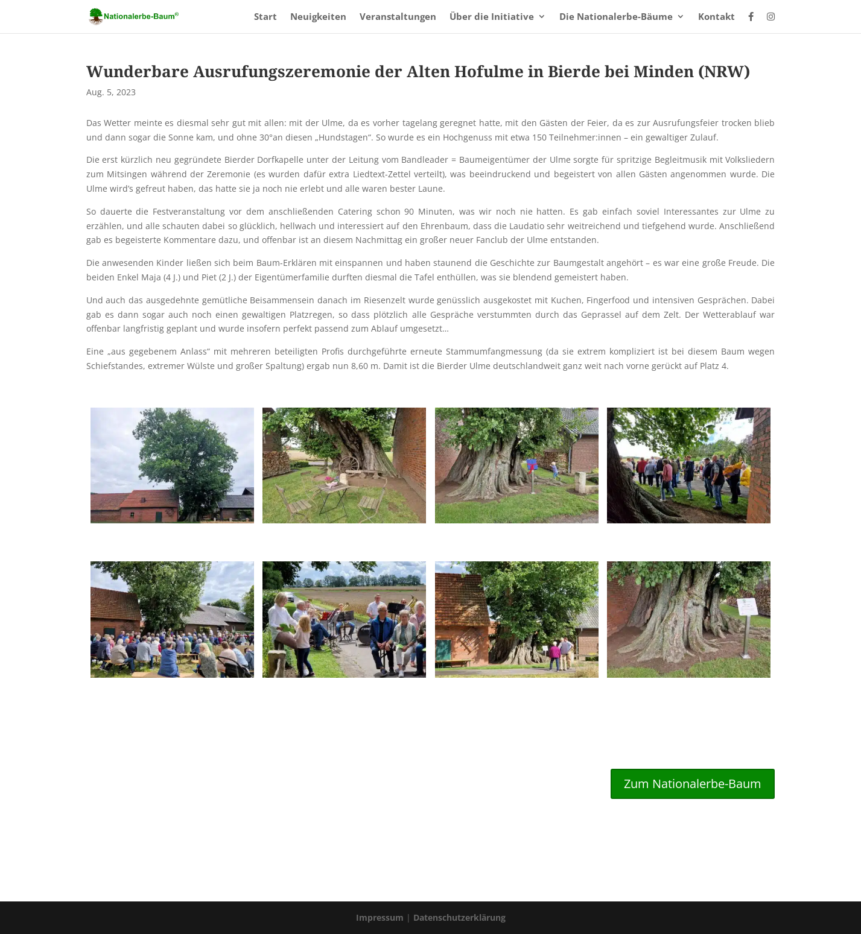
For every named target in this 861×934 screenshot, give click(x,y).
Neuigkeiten (318, 17)
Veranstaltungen (398, 17)
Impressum (381, 917)
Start (265, 17)
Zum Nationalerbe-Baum (692, 783)
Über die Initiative (492, 17)
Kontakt (716, 17)
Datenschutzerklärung (459, 917)
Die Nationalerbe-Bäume (616, 17)
